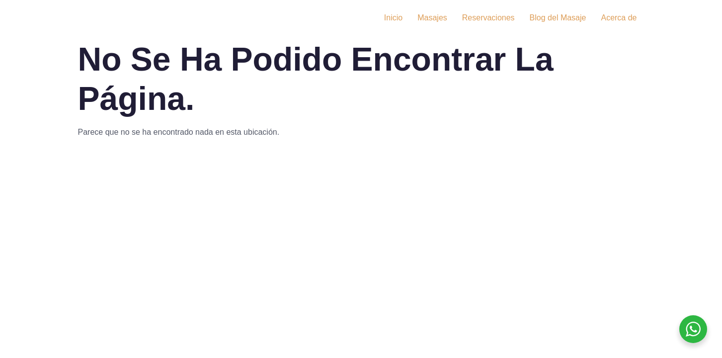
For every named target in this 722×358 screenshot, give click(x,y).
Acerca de (619, 17)
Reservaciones (488, 17)
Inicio (393, 17)
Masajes (432, 17)
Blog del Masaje (558, 17)
